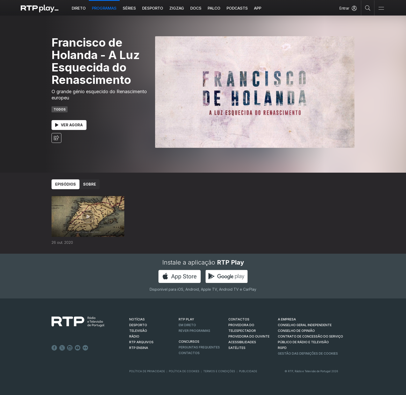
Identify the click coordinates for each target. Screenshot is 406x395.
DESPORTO (138, 325)
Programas (104, 8)
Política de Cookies (184, 371)
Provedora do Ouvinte (249, 336)
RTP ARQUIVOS (141, 342)
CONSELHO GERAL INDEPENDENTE (305, 325)
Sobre (89, 184)
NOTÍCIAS (137, 319)
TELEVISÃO (138, 331)
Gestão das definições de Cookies (308, 353)
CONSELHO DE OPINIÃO (296, 331)
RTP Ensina (138, 348)
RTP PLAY (186, 319)
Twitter (62, 348)
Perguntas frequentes (199, 347)
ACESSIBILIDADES (242, 342)
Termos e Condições (219, 371)
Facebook (54, 348)
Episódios (65, 184)
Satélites (236, 348)
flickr (85, 348)
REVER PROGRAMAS (194, 331)
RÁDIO (134, 336)
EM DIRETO (187, 325)
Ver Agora (69, 125)
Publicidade (248, 371)
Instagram (70, 348)
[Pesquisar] (367, 8)
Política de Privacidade (147, 371)
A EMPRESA (287, 319)
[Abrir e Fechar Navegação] (381, 8)
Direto (79, 8)
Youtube (78, 348)
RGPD (282, 348)
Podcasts (237, 8)
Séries (129, 8)
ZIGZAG (176, 8)
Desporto (152, 8)
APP (257, 8)
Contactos (189, 353)
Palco (214, 8)
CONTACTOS (238, 319)
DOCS (195, 8)
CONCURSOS (189, 341)
